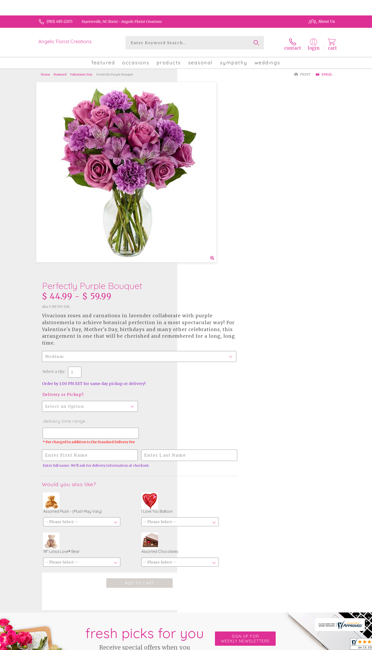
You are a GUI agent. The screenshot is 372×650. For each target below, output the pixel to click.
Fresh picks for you (144, 491)
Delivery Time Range (208, 227)
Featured (60, 72)
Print (302, 73)
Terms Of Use (226, 645)
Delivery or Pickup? (206, 200)
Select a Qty (197, 177)
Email (324, 73)
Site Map (322, 645)
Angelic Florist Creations (65, 41)
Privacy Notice (255, 645)
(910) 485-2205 (59, 21)
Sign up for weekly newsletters (245, 489)
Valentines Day (81, 72)
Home (45, 72)
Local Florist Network (291, 645)
